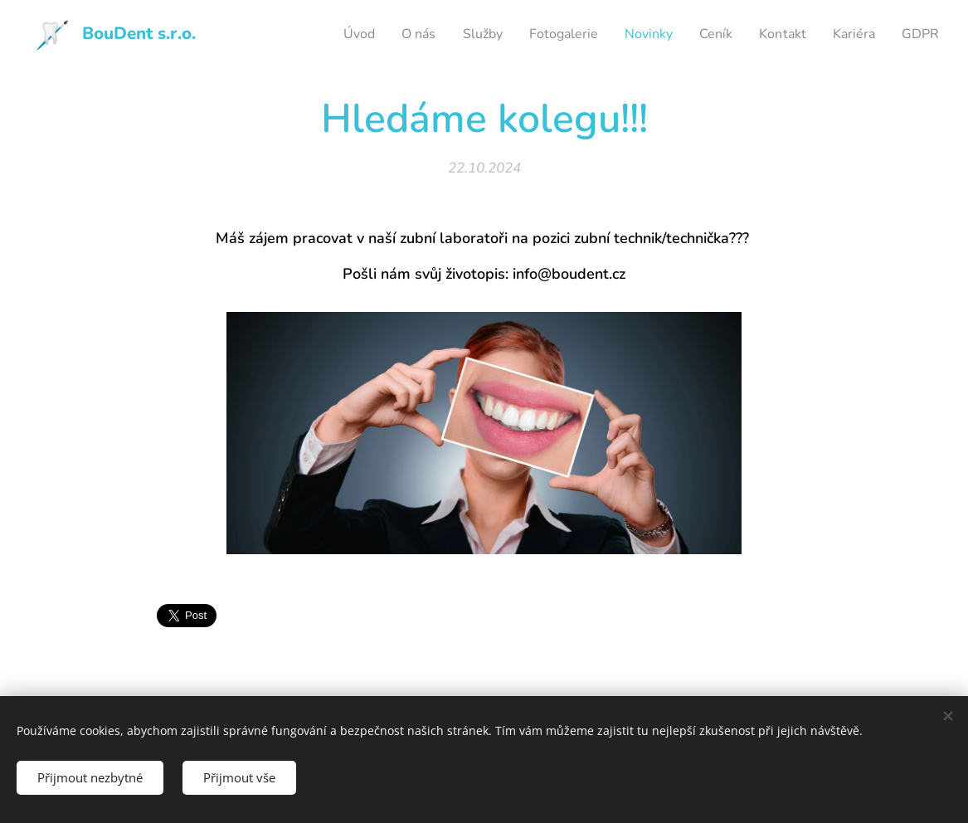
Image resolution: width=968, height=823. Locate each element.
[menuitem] (329, 34)
